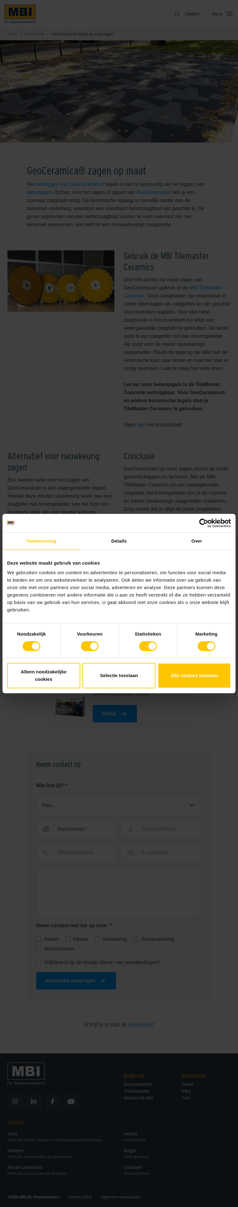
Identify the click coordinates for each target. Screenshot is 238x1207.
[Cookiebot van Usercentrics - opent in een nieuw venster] (204, 523)
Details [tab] (119, 541)
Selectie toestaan (119, 675)
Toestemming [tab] (41, 541)
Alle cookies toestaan (194, 675)
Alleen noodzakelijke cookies (44, 675)
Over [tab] (196, 541)
